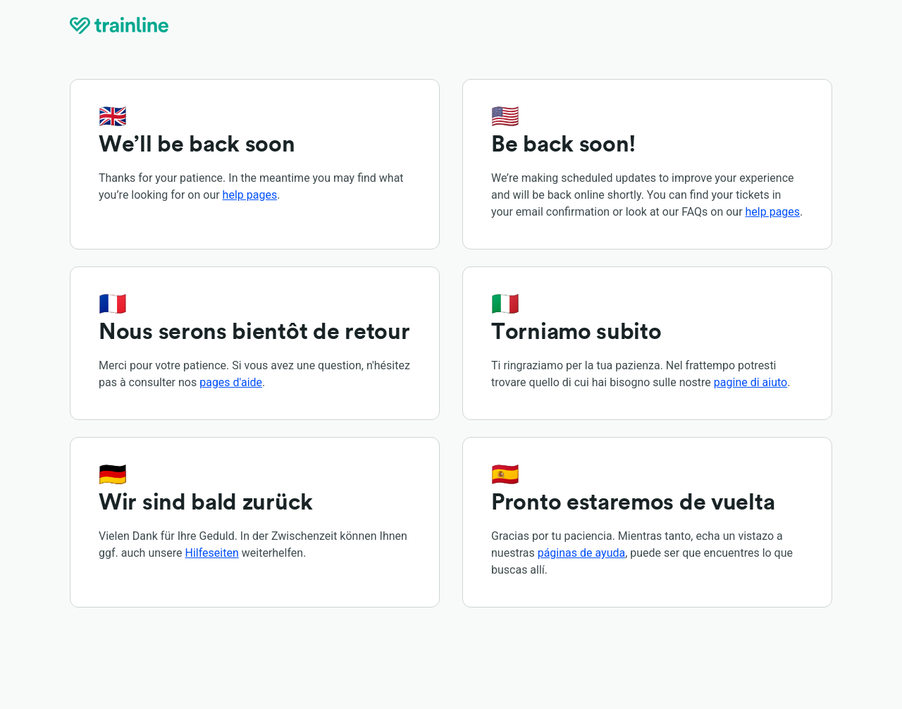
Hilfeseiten (212, 553)
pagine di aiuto (750, 382)
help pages (250, 195)
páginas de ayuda (582, 553)
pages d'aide (230, 382)
